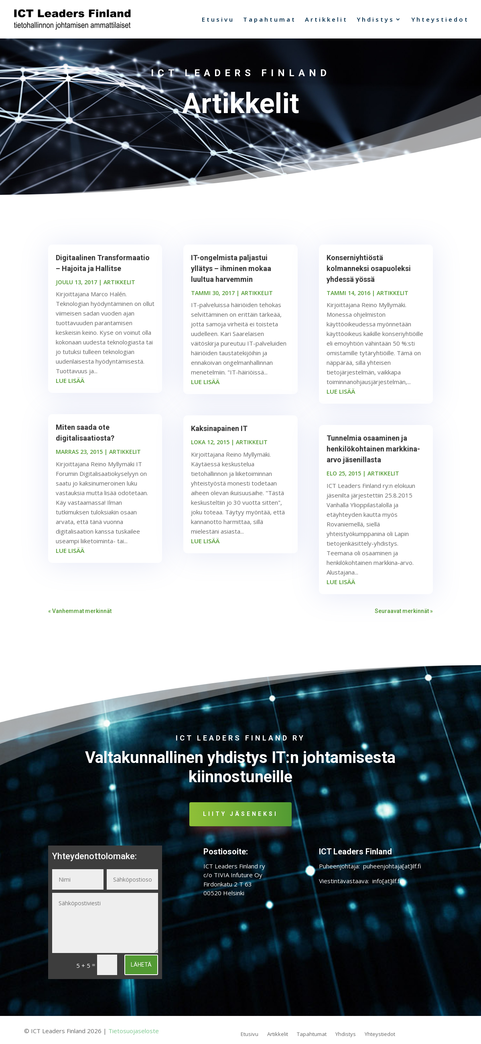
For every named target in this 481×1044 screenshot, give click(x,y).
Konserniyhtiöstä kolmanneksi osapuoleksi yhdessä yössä (369, 272)
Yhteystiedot (440, 19)
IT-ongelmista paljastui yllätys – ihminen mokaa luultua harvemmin (231, 272)
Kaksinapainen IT (219, 432)
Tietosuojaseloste (133, 1035)
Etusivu (218, 19)
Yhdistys (375, 19)
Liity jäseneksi (240, 818)
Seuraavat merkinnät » (404, 615)
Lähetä (141, 968)
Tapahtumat (269, 19)
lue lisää (70, 384)
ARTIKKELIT (119, 286)
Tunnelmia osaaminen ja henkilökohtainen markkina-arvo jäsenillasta (373, 453)
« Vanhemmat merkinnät (80, 615)
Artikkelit (326, 19)
